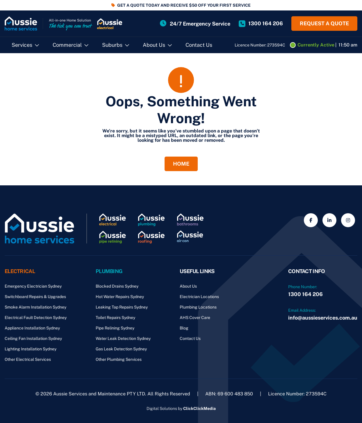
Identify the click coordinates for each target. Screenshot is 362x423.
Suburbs (112, 45)
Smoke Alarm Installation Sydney (35, 307)
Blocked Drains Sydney (117, 286)
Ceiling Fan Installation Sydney (33, 338)
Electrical (20, 271)
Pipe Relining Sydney (115, 328)
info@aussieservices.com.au (322, 318)
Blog (184, 328)
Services (22, 45)
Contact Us (199, 45)
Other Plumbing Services (119, 359)
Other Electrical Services (28, 359)
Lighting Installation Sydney (30, 349)
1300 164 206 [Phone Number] (305, 294)
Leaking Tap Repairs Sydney (122, 307)
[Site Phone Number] (261, 23)
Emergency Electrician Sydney (33, 286)
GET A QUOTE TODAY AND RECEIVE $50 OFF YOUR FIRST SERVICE (184, 5)
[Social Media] (311, 220)
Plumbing (109, 271)
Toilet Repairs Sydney (115, 317)
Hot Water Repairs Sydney (120, 296)
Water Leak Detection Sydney (123, 338)
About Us (154, 45)
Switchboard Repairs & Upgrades (35, 296)
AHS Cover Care (195, 317)
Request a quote (324, 23)
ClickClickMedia (199, 408)
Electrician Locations (199, 296)
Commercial (67, 45)
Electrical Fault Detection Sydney (36, 317)
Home (181, 164)
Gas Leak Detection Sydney (121, 349)
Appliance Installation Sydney (32, 328)
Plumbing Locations (198, 307)
